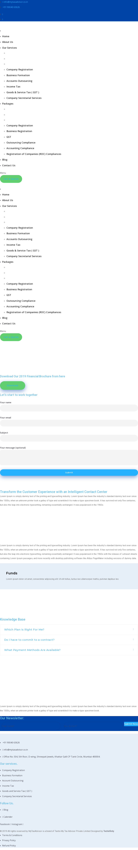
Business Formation (18, 75)
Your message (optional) (13, 447)
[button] (69, 630)
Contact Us (8, 165)
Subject (4, 432)
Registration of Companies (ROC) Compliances (33, 154)
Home (5, 36)
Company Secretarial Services (24, 98)
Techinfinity (109, 830)
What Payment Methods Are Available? (32, 650)
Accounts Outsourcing (19, 80)
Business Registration (19, 131)
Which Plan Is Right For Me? (24, 629)
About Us (7, 42)
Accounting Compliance (20, 148)
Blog (4, 159)
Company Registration (19, 69)
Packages (7, 103)
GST (8, 136)
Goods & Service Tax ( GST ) (22, 92)
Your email (5, 417)
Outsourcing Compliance (20, 142)
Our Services (9, 47)
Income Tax (13, 86)
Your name (5, 402)
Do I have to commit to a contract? (29, 639)
